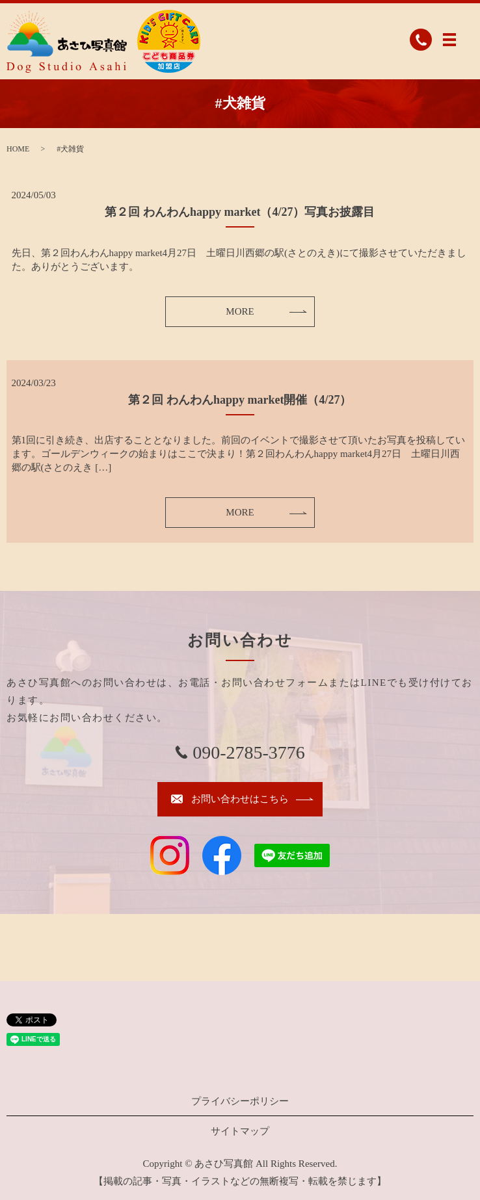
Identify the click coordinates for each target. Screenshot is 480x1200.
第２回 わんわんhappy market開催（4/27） (239, 399)
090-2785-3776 (249, 752)
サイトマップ (240, 1131)
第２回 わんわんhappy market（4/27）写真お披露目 (240, 211)
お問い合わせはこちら (240, 799)
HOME (18, 148)
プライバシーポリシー (240, 1101)
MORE (240, 311)
